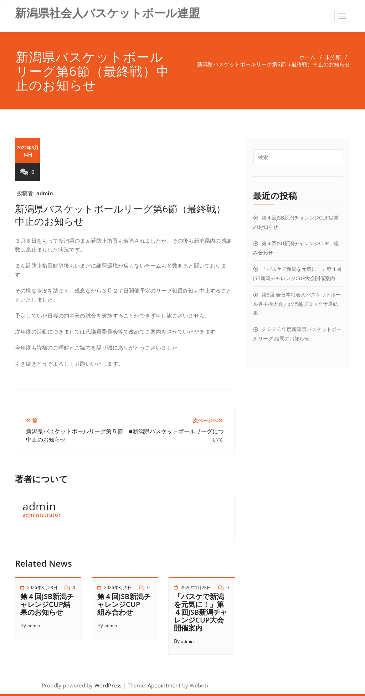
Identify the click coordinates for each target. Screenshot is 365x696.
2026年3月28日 (42, 587)
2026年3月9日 (118, 587)
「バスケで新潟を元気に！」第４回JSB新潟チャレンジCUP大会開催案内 (200, 612)
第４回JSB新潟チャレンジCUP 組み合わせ (124, 604)
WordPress (108, 685)
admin (44, 193)
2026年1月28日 (196, 587)
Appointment (163, 685)
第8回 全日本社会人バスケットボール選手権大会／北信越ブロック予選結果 (297, 303)
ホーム (307, 57)
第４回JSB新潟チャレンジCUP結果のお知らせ (47, 604)
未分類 (333, 57)
